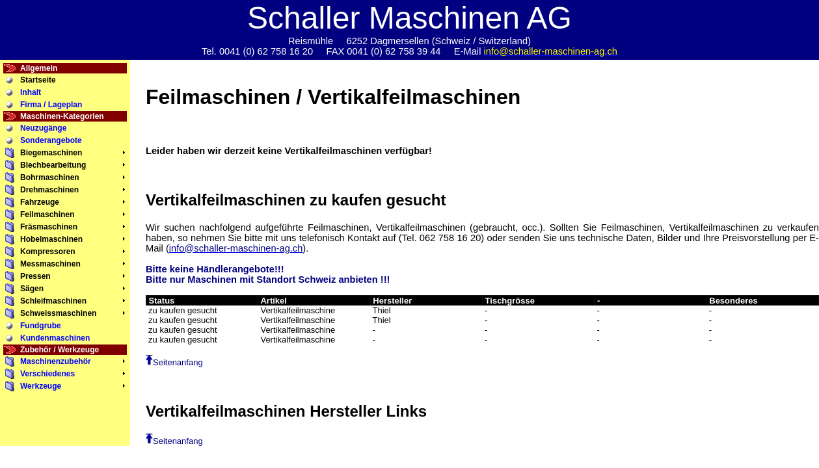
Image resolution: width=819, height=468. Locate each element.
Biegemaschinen (51, 152)
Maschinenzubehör (55, 361)
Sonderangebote (51, 140)
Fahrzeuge (39, 202)
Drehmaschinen (49, 189)
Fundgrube (40, 325)
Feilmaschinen (47, 214)
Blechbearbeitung (53, 165)
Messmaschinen (50, 263)
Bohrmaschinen (49, 177)
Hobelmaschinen (51, 239)
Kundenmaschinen (55, 338)
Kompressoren (47, 251)
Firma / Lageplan (51, 104)
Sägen (32, 288)
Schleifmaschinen (53, 301)
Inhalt (30, 92)
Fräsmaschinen (48, 226)
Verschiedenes (47, 373)
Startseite (38, 79)
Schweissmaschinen (58, 313)
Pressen (35, 276)
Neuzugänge (43, 128)
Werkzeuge (40, 386)
